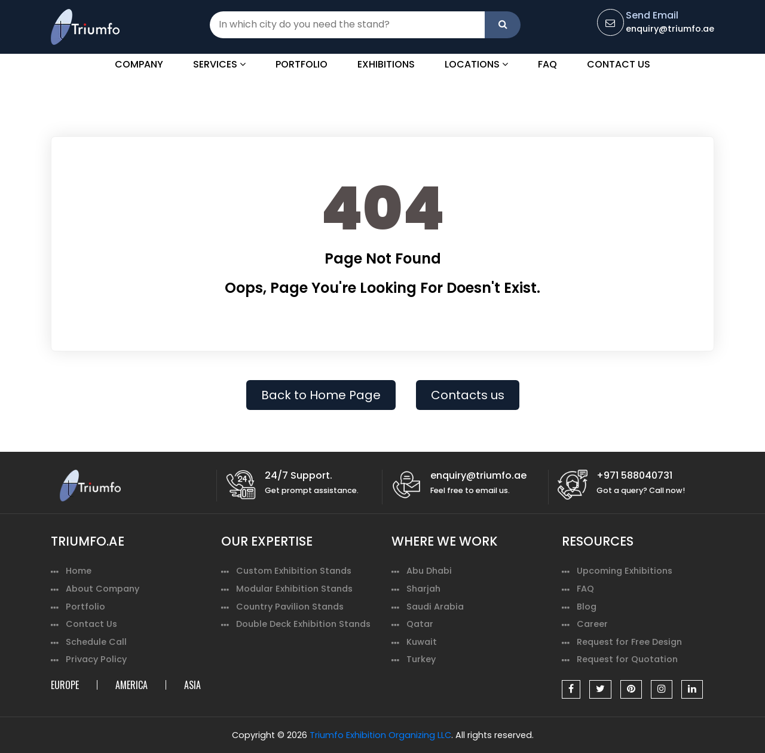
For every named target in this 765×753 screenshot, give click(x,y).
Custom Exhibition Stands (293, 571)
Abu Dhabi (429, 571)
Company (139, 64)
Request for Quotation (627, 659)
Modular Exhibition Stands (294, 589)
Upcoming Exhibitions (624, 571)
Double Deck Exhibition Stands (303, 624)
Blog (586, 607)
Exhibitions (386, 64)
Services (219, 64)
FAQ (547, 64)
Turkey (421, 659)
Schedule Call (96, 642)
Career (592, 624)
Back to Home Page (321, 395)
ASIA (192, 685)
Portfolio (302, 64)
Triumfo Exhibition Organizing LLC (380, 735)
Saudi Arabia (435, 607)
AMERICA (131, 685)
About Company (102, 589)
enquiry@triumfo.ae (670, 29)
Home (78, 571)
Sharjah (423, 589)
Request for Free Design (629, 642)
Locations (476, 64)
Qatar (419, 624)
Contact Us (618, 64)
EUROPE (65, 685)
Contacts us (467, 395)
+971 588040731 (634, 475)
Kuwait (421, 642)
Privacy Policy (96, 659)
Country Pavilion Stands (290, 607)
